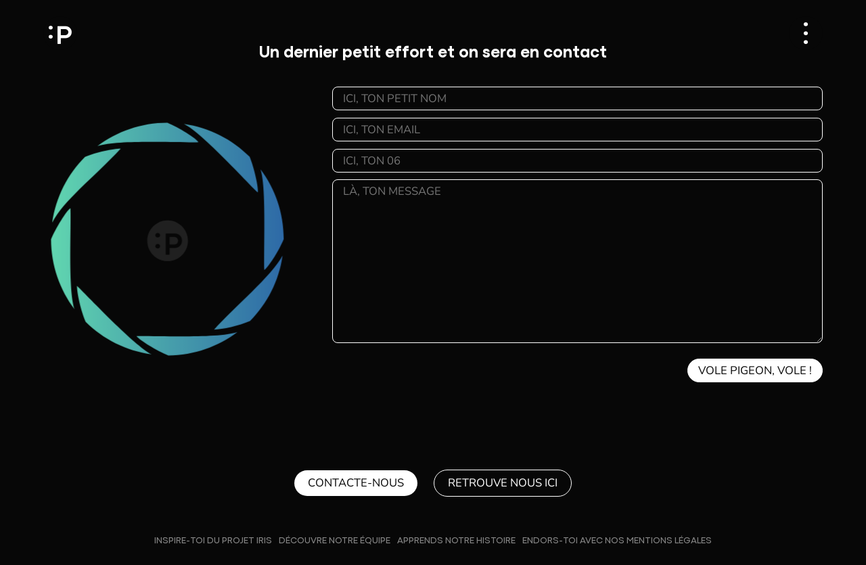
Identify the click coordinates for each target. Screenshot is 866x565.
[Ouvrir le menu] (806, 33)
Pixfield (60, 33)
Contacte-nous (356, 483)
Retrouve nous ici (502, 483)
